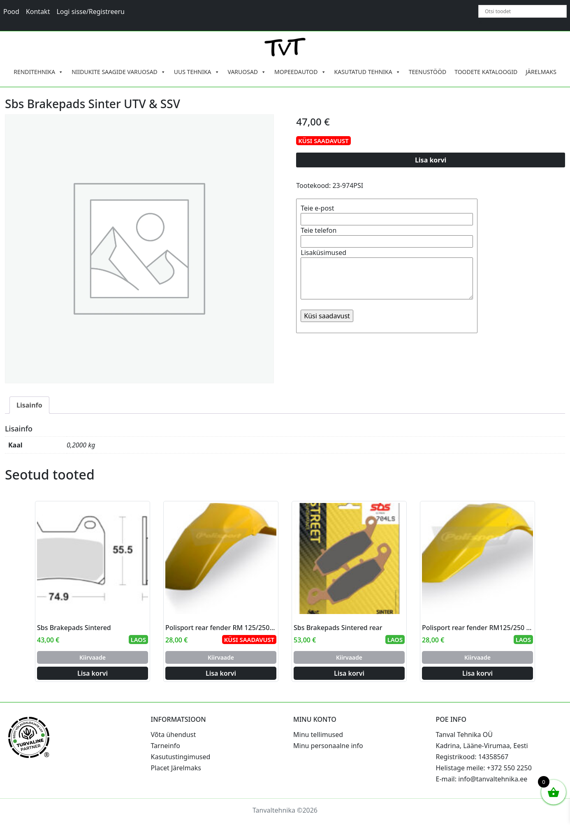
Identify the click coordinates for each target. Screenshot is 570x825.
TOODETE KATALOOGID (485, 72)
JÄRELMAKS (541, 72)
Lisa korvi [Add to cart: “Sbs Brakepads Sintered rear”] (349, 673)
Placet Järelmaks (176, 767)
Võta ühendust (173, 734)
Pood (11, 11)
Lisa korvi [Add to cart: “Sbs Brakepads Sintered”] (92, 673)
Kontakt (38, 11)
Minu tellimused (318, 734)
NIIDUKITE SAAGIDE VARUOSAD (119, 72)
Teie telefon (387, 236)
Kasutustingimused (181, 756)
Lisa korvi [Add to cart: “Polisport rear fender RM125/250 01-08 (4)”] (477, 673)
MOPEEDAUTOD (300, 72)
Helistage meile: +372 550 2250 (484, 767)
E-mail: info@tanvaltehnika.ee (482, 778)
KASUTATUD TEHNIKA (367, 72)
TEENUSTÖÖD (428, 72)
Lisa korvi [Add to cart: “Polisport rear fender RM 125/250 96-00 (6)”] (221, 673)
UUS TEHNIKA (197, 72)
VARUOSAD (247, 72)
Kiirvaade (92, 657)
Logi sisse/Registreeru (90, 11)
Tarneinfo (165, 745)
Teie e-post (387, 214)
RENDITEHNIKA (38, 72)
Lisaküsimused (387, 274)
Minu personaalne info (328, 745)
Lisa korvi (431, 160)
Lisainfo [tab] (29, 405)
